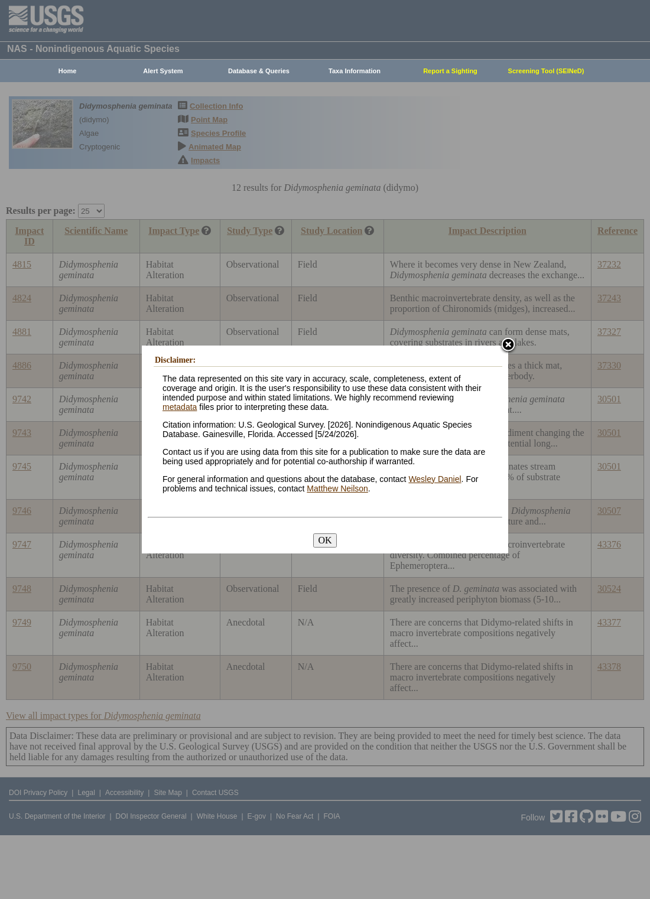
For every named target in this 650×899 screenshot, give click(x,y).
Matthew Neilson (337, 488)
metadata (179, 407)
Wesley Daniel (434, 479)
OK (325, 540)
